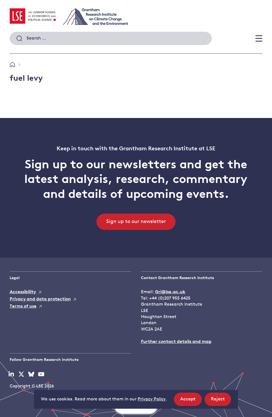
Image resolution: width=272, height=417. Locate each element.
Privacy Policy (152, 399)
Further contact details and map (176, 342)
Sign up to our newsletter (136, 221)
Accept (191, 401)
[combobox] (111, 38)
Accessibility (23, 292)
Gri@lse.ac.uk (170, 292)
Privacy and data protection (40, 299)
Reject (221, 401)
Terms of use (23, 306)
